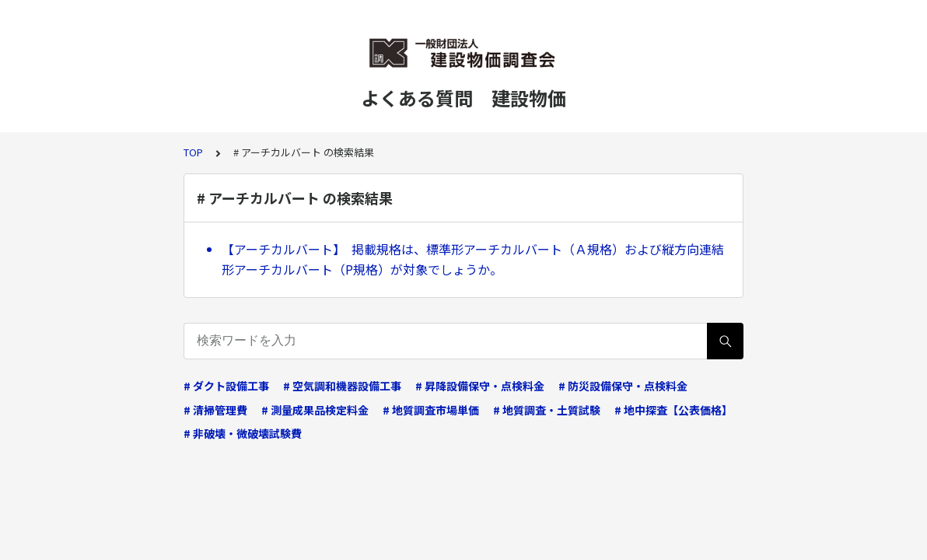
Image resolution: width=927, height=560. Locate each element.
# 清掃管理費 (215, 410)
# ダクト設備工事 (226, 386)
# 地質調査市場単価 (431, 410)
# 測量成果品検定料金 (315, 410)
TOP (193, 152)
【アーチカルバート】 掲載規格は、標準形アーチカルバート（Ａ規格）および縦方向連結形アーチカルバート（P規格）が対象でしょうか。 (473, 259)
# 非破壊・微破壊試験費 (243, 433)
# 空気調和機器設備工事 (342, 386)
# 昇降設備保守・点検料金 (479, 386)
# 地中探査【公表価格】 (673, 410)
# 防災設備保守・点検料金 (622, 386)
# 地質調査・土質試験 (546, 410)
